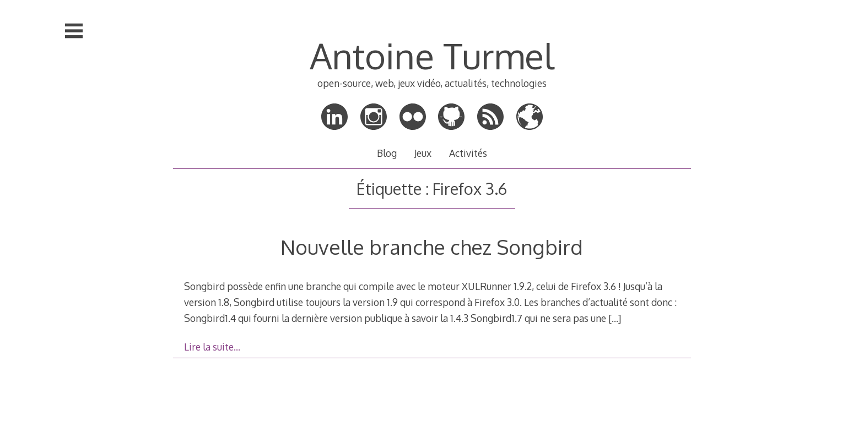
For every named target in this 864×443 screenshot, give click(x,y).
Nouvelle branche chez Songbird (431, 247)
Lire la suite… (212, 347)
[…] (614, 318)
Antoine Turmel (432, 55)
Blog (387, 153)
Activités (468, 153)
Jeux (422, 153)
